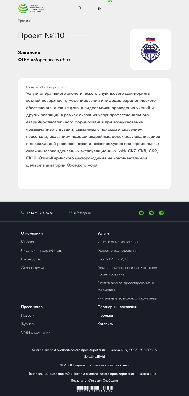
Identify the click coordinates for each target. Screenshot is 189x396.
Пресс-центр (32, 306)
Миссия (27, 242)
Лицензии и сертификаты (41, 250)
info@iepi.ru (82, 213)
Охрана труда (32, 267)
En (99, 8)
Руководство (31, 259)
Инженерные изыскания (118, 242)
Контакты (105, 324)
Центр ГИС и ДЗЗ (113, 259)
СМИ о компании (35, 332)
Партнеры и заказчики (118, 306)
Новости (27, 315)
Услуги (103, 233)
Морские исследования (118, 250)
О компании (32, 233)
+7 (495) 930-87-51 (39, 213)
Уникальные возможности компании (127, 298)
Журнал (27, 324)
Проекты (24, 20)
